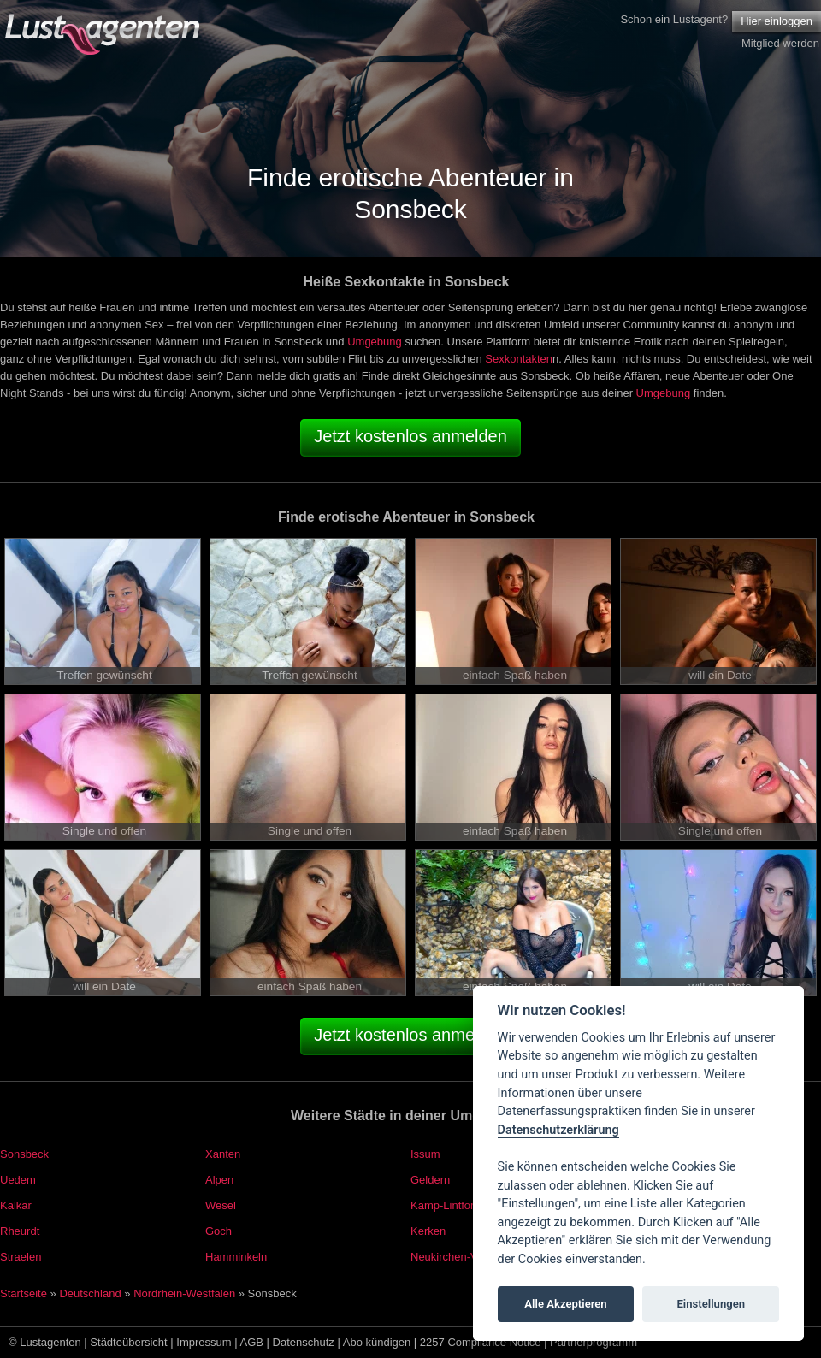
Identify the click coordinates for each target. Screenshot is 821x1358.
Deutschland (90, 1293)
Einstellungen (710, 1303)
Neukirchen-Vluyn (454, 1256)
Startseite (23, 1293)
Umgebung (374, 341)
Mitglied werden (780, 43)
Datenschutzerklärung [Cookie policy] (558, 1130)
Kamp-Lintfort (443, 1205)
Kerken (428, 1231)
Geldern (430, 1179)
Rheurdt (19, 1231)
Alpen (219, 1179)
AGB (251, 1342)
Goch (218, 1231)
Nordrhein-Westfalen (184, 1293)
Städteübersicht (128, 1342)
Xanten (222, 1154)
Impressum (203, 1342)
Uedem (18, 1179)
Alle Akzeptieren (565, 1303)
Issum (425, 1154)
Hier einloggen (776, 21)
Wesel (220, 1205)
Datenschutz (303, 1342)
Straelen (20, 1256)
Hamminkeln (236, 1256)
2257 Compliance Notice (480, 1342)
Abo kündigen (377, 1342)
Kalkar (16, 1205)
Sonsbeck (24, 1154)
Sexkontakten (518, 358)
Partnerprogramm (593, 1342)
